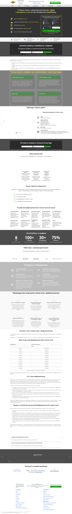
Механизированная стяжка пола (21, 511)
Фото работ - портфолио (20, 506)
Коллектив (17, 501)
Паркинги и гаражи (46, 497)
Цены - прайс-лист (19, 507)
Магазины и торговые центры (48, 499)
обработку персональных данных (53, 33)
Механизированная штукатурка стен (49, 506)
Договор (17, 504)
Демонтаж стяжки (46, 511)
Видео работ (18, 497)
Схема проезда (38, 475)
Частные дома (45, 502)
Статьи (17, 499)
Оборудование (18, 509)
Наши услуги (18, 496)
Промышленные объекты (47, 501)
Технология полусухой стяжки (48, 512)
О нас (17, 494)
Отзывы (17, 502)
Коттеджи (45, 496)
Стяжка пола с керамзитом (48, 507)
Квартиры (45, 494)
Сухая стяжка (45, 509)
